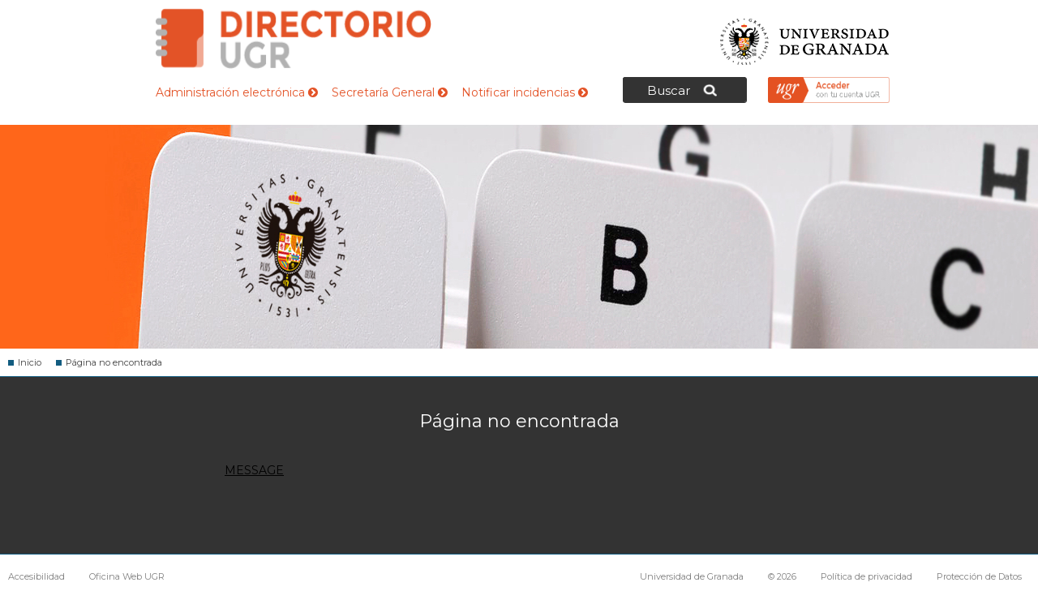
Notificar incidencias (524, 92)
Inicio (29, 362)
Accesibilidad (36, 576)
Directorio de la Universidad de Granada (293, 38)
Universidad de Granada (805, 37)
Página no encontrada (114, 362)
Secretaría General (390, 92)
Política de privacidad (866, 576)
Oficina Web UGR (127, 576)
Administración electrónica (237, 92)
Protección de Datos (979, 576)
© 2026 (782, 576)
